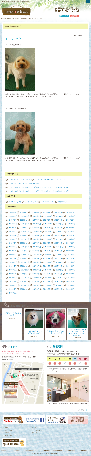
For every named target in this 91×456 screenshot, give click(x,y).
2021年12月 (70, 243)
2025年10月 (25, 216)
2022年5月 (12, 243)
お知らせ (34, 433)
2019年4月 (24, 266)
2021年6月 (71, 247)
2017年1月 (58, 281)
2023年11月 (13, 231)
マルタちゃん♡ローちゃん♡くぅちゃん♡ (50, 179)
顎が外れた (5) (63, 202)
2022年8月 (48, 239)
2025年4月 (24, 220)
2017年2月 (47, 281)
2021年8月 (48, 247)
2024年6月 (71, 224)
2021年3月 (35, 251)
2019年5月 (12, 266)
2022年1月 (58, 243)
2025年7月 (60, 216)
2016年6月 (71, 285)
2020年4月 (24, 258)
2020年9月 (37, 254)
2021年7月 (60, 247)
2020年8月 (48, 254)
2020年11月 (13, 254)
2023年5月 (12, 235)
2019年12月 (70, 258)
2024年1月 (58, 228)
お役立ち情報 (8, 435)
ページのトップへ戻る (76, 410)
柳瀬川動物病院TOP (7, 18)
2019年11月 (13, 262)
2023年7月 (60, 231)
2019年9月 (37, 262)
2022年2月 (47, 243)
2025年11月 (13, 216)
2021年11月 (13, 247)
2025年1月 (58, 220)
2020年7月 (60, 254)
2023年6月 (71, 231)
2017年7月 (60, 277)
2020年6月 (71, 254)
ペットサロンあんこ (37, 430)
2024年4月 (24, 228)
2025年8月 (48, 216)
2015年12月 (70, 289)
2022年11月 (13, 239)
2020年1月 (58, 258)
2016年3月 (35, 289)
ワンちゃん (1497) (31, 202)
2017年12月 (70, 274)
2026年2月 (47, 212)
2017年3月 (35, 281)
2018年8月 (48, 270)
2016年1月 (58, 289)
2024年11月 (13, 224)
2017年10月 (25, 277)
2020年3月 (35, 258)
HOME (6, 427)
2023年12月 (70, 228)
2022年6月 (71, 239)
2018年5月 (12, 274)
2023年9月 (37, 231)
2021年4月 (24, 251)
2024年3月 (35, 228)
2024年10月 (25, 224)
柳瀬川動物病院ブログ (24, 18)
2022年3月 (35, 243)
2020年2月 (47, 258)
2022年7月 (60, 239)
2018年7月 (60, 270)
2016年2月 (47, 289)
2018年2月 (47, 274)
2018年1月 (58, 274)
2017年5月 (12, 281)
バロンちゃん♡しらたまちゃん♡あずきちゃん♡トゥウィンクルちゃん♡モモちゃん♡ (39, 187)
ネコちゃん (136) (15, 202)
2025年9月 (37, 216)
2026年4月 (24, 212)
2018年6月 (71, 270)
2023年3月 (35, 235)
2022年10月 (25, 239)
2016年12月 (70, 281)
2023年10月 (25, 231)
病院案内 (7, 433)
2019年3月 (35, 266)
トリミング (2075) (47, 202)
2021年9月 (37, 247)
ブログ (34, 427)
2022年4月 (24, 243)
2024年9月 (37, 224)
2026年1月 (58, 212)
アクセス (63, 16)
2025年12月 (70, 212)
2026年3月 (35, 212)
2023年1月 (58, 235)
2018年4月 (24, 274)
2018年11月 (13, 270)
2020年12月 (70, 251)
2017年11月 (13, 277)
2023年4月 (24, 235)
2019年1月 (58, 266)
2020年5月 (12, 258)
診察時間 (74, 16)
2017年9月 (37, 277)
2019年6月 (71, 262)
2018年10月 (25, 270)
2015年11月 (13, 293)
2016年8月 (48, 285)
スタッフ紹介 (8, 430)
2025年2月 (47, 220)
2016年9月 (37, 285)
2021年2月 (47, 251)
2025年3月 (35, 220)
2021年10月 (25, 247)
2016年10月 (25, 285)
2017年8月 (48, 277)
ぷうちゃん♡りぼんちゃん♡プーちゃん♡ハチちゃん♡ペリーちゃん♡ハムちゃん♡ (39, 191)
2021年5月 (12, 251)
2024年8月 (48, 224)
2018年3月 (35, 274)
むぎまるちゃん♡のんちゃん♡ (20, 179)
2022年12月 (70, 235)
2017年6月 (71, 277)
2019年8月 (48, 262)
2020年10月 (25, 254)
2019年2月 (47, 266)
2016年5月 (12, 289)
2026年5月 (12, 212)
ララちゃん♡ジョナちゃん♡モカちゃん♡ (24, 183)
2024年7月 (60, 224)
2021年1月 (58, 251)
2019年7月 (60, 262)
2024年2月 (47, 228)
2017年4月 (24, 281)
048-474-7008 (7, 359)
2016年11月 (13, 285)
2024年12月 (70, 220)
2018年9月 (37, 270)
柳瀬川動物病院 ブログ (21, 306)
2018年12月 (70, 266)
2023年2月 (47, 235)
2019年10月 (25, 262)
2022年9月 (37, 239)
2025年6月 (71, 216)
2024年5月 (12, 228)
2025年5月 (12, 220)
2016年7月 (60, 285)
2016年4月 (24, 289)
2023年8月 (48, 231)
